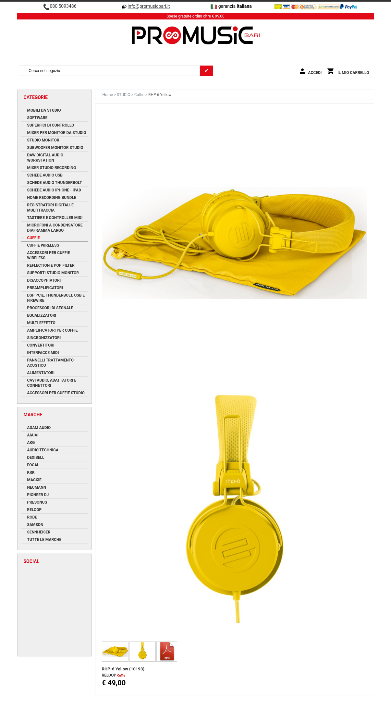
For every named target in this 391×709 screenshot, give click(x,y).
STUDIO (124, 94)
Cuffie (139, 94)
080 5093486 (63, 6)
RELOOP (109, 675)
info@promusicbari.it (149, 6)
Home (108, 94)
